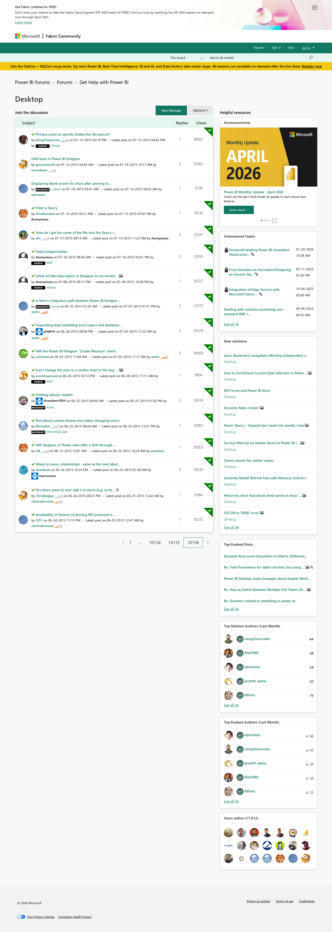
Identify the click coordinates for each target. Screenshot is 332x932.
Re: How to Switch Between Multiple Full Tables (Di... (265, 589)
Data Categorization (51, 251)
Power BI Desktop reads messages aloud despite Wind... (267, 578)
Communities (151, 36)
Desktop (230, 361)
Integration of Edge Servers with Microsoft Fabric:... (254, 291)
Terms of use (284, 901)
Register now (312, 66)
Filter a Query (47, 207)
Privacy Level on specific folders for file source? (73, 134)
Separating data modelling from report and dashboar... (79, 325)
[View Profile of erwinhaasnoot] (46, 376)
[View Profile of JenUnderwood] (42, 501)
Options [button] (199, 110)
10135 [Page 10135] (174, 542)
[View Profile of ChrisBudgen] (45, 496)
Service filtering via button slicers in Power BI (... (262, 443)
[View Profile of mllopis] (55, 145)
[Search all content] (261, 57)
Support (208, 36)
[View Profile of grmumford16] (45, 164)
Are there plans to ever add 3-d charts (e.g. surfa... (76, 490)
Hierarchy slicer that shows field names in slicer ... (263, 495)
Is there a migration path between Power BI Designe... (78, 300)
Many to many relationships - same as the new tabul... (78, 464)
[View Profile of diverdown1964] (55, 400)
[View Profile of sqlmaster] (38, 194)
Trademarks (307, 901)
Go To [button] (306, 48)
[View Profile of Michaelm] (43, 426)
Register (259, 47)
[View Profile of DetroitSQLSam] (57, 431)
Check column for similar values (249, 460)
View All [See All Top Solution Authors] (231, 705)
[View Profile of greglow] (49, 331)
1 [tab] (261, 220)
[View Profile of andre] (35, 312)
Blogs (171, 36)
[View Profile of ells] (38, 238)
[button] (171, 110)
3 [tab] (267, 220)
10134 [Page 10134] (155, 542)
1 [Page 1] (130, 542)
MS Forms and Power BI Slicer (247, 390)
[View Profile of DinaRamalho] (45, 213)
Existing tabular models (54, 394)
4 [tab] (270, 220)
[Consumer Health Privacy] (75, 917)
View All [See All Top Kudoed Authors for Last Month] (231, 801)
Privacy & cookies (258, 901)
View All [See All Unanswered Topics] (231, 324)
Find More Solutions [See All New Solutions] (231, 527)
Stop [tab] (274, 220)
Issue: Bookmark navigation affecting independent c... (266, 355)
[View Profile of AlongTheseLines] (48, 140)
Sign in (276, 47)
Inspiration (111, 36)
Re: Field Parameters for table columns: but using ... (264, 567)
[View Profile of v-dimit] (55, 189)
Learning (189, 36)
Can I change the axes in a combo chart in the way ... (77, 370)
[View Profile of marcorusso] (47, 475)
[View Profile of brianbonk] (43, 469)
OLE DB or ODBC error (242, 512)
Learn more (23, 22)
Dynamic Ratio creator (242, 407)
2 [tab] (264, 220)
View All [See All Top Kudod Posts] (231, 609)
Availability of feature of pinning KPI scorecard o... (75, 514)
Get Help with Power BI (104, 82)
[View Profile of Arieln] (50, 407)
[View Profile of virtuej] (54, 306)
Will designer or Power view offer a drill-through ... (76, 445)
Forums (91, 36)
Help (291, 47)
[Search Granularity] (187, 57)
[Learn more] (239, 210)
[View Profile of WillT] (49, 262)
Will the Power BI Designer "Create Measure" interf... (77, 351)
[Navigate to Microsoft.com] (27, 36)
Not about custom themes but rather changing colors (77, 420)
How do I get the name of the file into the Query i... (76, 232)
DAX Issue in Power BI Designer (55, 158)
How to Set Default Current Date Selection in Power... (266, 373)
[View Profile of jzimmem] (42, 356)
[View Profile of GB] (38, 451)
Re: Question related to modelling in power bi (259, 601)
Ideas (130, 36)
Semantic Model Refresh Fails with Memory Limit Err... (266, 478)
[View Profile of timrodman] (39, 170)
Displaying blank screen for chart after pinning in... (71, 183)
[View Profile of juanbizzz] (158, 451)
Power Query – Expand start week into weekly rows (264, 425)
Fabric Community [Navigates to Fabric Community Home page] (63, 36)
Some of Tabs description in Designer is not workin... (77, 276)
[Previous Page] (121, 542)
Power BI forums (32, 82)
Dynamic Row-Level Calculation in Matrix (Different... (265, 556)
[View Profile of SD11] (39, 520)
